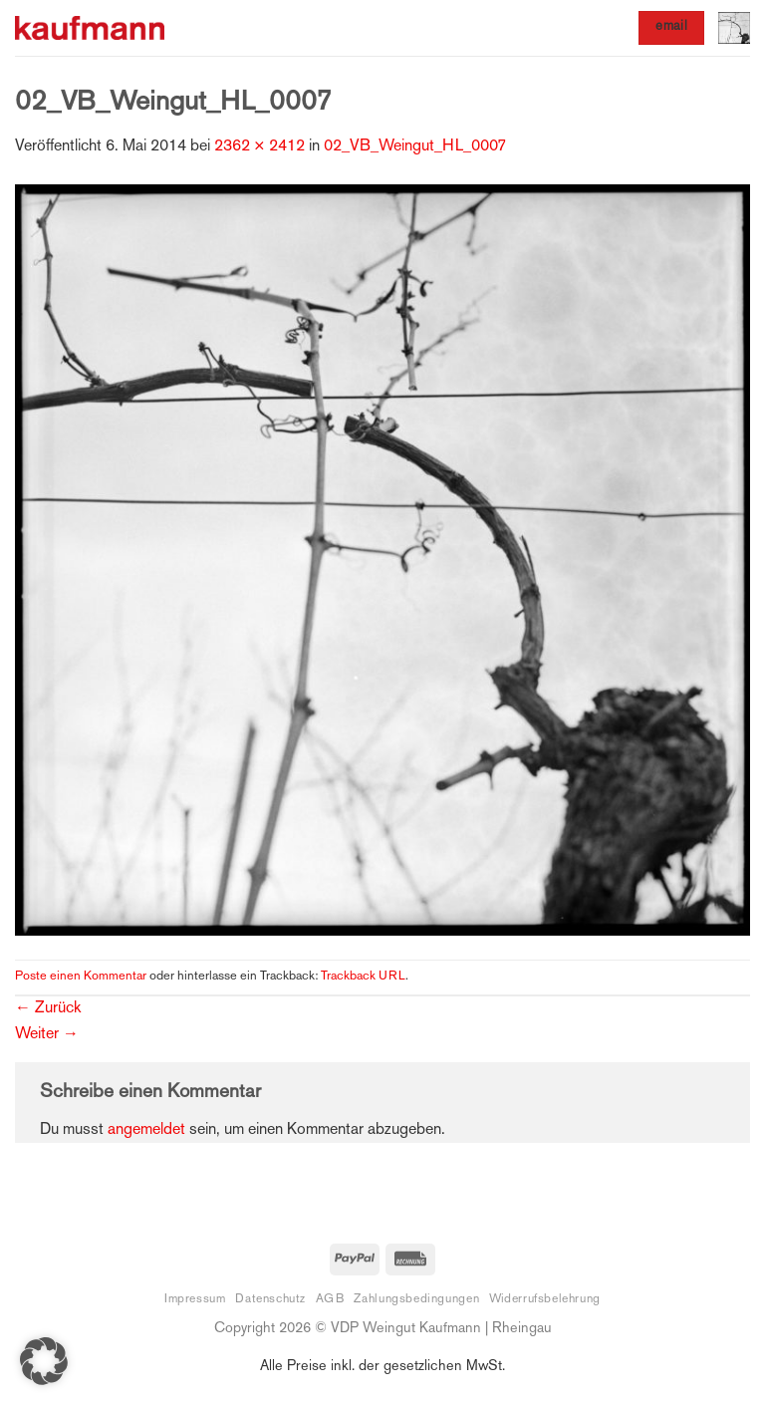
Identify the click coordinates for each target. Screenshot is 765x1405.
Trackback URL (363, 977)
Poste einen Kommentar (80, 977)
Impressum (195, 1299)
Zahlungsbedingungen (416, 1299)
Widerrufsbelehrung (545, 1299)
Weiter (47, 1034)
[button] (734, 28)
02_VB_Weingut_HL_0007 (415, 147)
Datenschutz (270, 1299)
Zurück (48, 1008)
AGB (330, 1299)
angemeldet (146, 1130)
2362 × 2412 (259, 147)
